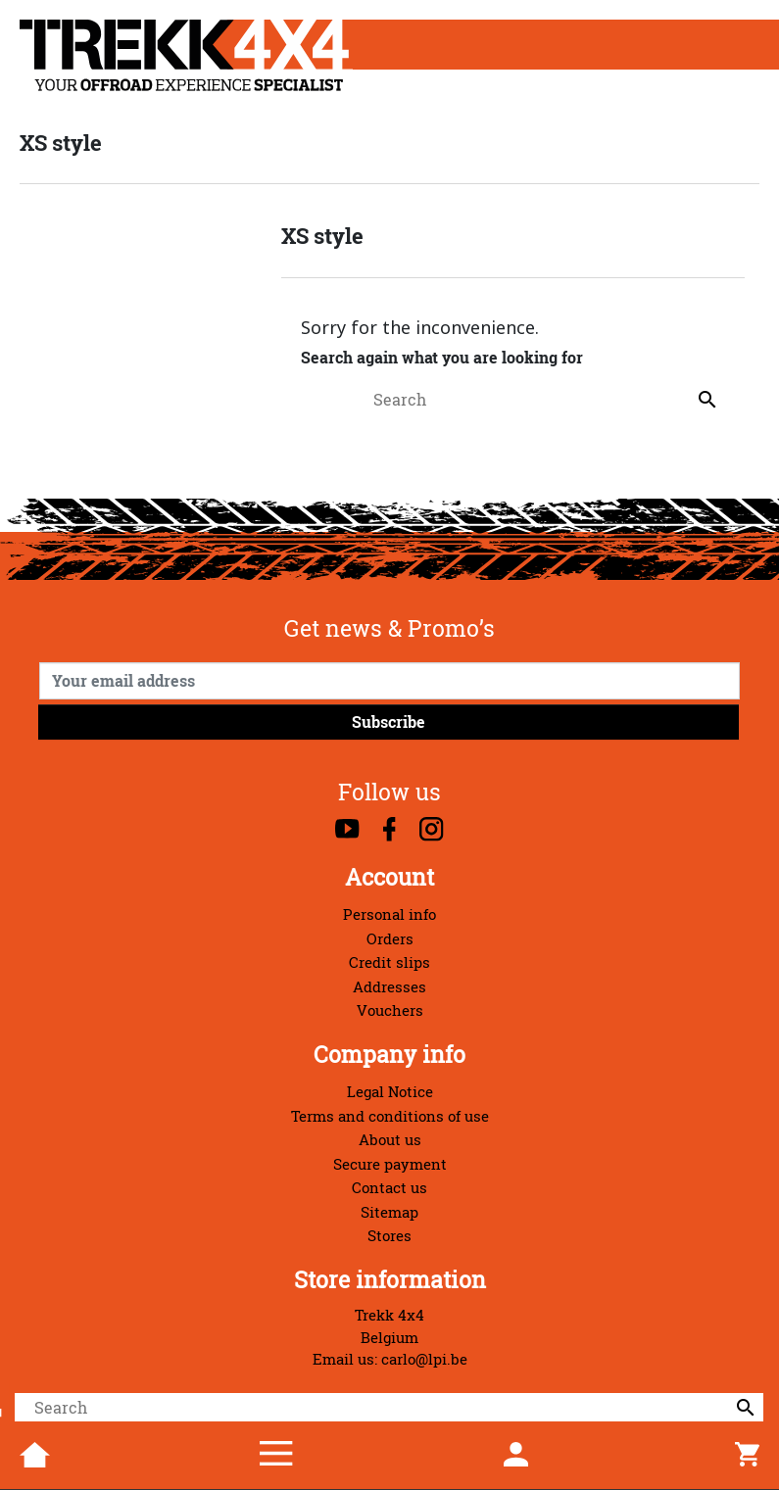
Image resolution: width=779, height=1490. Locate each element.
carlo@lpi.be (424, 1359)
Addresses (389, 987)
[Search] (389, 1407)
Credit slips (389, 962)
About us (390, 1140)
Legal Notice (390, 1091)
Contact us (389, 1188)
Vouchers (390, 1010)
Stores (389, 1236)
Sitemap (389, 1212)
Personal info (389, 914)
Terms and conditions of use (390, 1116)
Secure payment (390, 1164)
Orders (390, 939)
